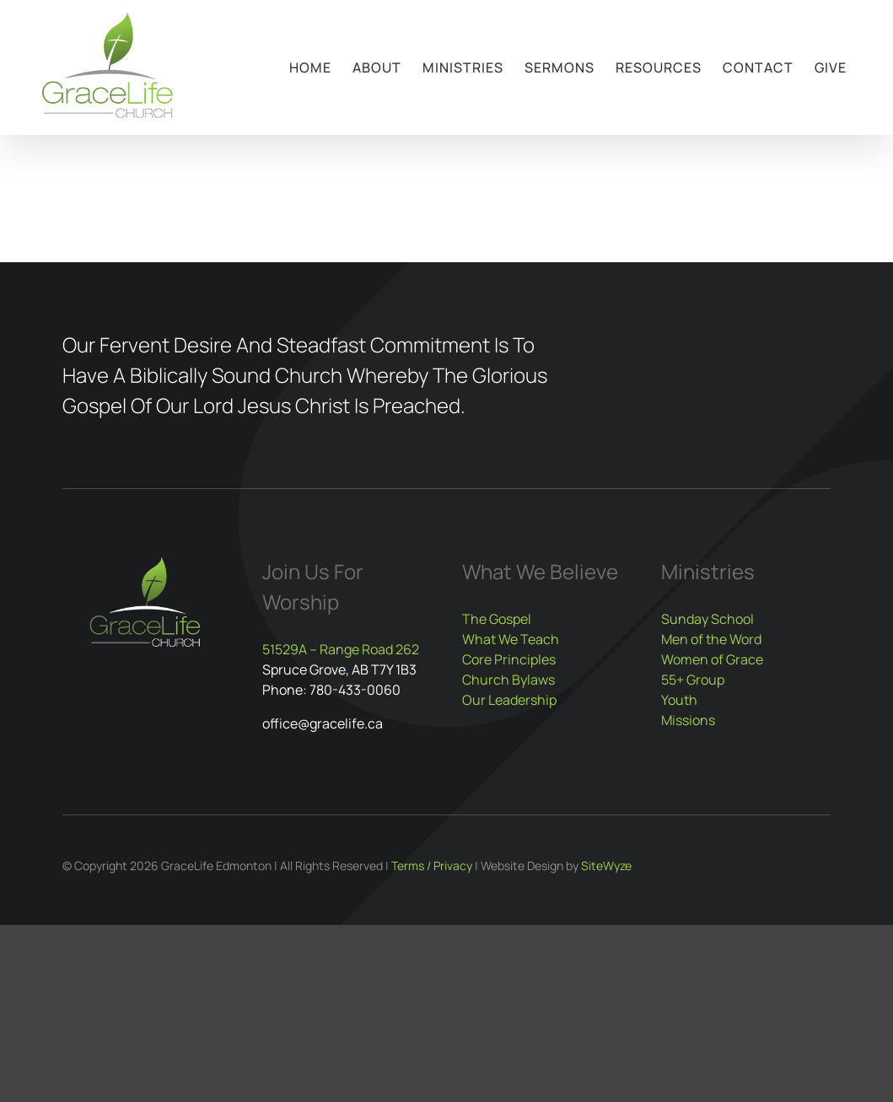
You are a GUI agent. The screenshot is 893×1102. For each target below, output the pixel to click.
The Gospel (496, 619)
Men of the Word (711, 639)
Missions (688, 720)
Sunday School (707, 619)
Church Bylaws (508, 679)
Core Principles (509, 659)
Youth (679, 700)
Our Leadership (509, 700)
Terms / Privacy (431, 865)
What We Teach (510, 639)
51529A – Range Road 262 (340, 649)
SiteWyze (606, 865)
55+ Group (692, 679)
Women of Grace (712, 659)
